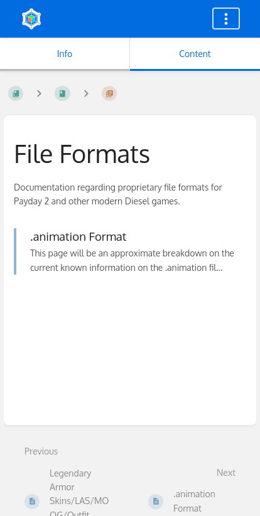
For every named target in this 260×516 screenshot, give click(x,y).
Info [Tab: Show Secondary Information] (65, 53)
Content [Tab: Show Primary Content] (194, 53)
